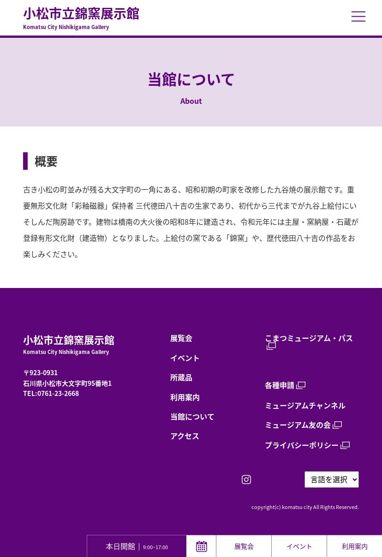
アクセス (184, 435)
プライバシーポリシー (302, 445)
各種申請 (279, 385)
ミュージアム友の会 (298, 425)
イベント (185, 357)
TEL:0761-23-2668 (51, 393)
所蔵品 (181, 377)
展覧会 (181, 337)
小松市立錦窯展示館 (191, 18)
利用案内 (185, 397)
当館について (192, 416)
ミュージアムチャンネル (305, 405)
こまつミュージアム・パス (309, 338)
